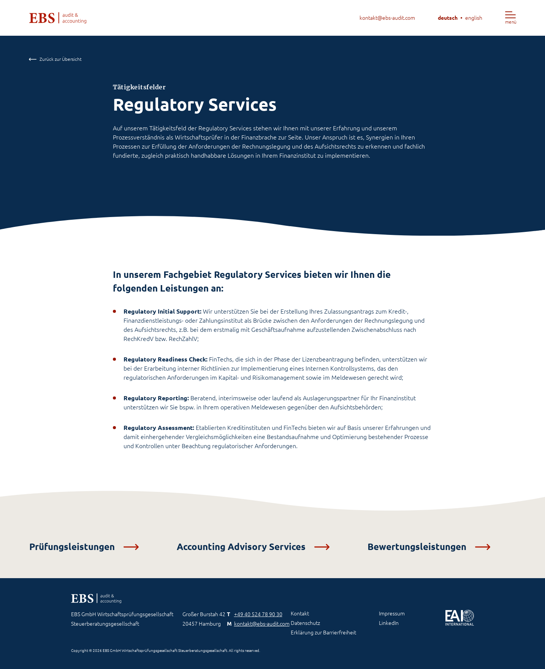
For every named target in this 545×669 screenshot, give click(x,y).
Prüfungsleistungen (84, 547)
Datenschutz (305, 623)
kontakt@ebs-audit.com (387, 18)
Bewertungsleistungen (429, 547)
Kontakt (300, 613)
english (473, 18)
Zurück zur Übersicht (55, 59)
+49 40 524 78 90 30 (258, 614)
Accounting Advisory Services (253, 547)
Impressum (392, 613)
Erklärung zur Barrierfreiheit (323, 632)
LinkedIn (389, 623)
